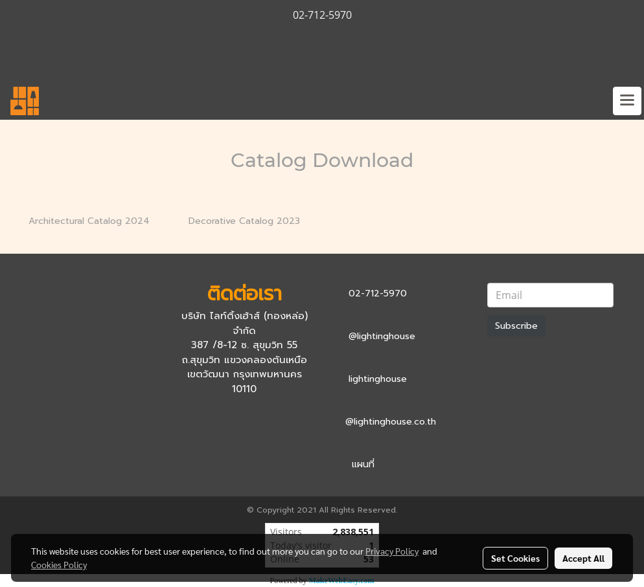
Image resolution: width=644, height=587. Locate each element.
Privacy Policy (392, 551)
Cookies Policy (59, 564)
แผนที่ (363, 464)
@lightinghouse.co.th (390, 421)
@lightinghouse (382, 336)
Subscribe (516, 326)
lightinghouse (378, 379)
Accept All (583, 558)
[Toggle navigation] (627, 101)
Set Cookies (515, 558)
